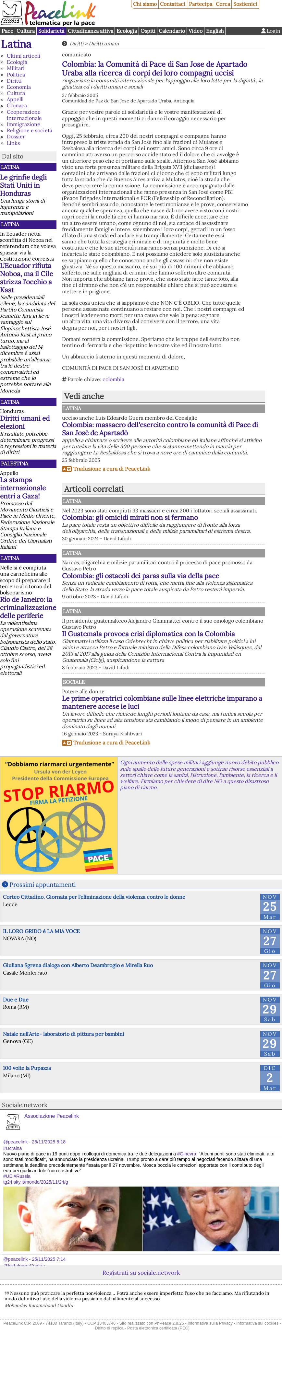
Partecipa (200, 4)
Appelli (15, 99)
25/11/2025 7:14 (49, 1303)
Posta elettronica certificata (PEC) (158, 1373)
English (215, 31)
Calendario (172, 31)
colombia (113, 379)
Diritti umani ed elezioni (25, 422)
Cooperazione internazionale (24, 115)
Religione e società (29, 130)
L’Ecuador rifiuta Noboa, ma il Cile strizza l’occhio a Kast (26, 277)
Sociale (140, 719)
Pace (7, 31)
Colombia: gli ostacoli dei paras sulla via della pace (191, 594)
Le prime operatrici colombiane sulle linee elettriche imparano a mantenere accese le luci (196, 743)
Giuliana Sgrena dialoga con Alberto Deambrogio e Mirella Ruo (78, 1010)
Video (195, 31)
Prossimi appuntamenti (42, 929)
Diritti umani (104, 43)
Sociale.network (24, 1149)
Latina (16, 44)
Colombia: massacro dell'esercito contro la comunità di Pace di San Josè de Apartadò (160, 428)
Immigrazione (23, 124)
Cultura (26, 31)
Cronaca (17, 105)
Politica (16, 74)
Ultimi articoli (23, 56)
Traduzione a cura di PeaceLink (111, 468)
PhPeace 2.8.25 (169, 1367)
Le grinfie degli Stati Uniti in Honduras (23, 185)
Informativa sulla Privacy (210, 1367)
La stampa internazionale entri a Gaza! (23, 487)
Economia (19, 87)
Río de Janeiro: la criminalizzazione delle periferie (28, 607)
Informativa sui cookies (257, 1367)
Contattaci (172, 4)
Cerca (223, 4)
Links (13, 143)
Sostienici (245, 4)
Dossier (16, 136)
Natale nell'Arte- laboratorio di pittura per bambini (63, 1078)
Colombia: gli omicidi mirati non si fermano (183, 527)
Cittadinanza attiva (90, 31)
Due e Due (16, 1044)
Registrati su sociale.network (141, 1317)
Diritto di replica (109, 1373)
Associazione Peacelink (51, 1161)
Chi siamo (145, 4)
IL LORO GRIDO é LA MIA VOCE (41, 976)
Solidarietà (51, 31)
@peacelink (15, 1186)
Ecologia (126, 31)
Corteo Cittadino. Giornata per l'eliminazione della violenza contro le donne (94, 941)
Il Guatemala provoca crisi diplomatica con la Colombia (163, 666)
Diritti (14, 80)
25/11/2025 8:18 (49, 1186)
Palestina (14, 463)
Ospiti (148, 31)
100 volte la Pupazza (27, 1112)
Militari (16, 68)
